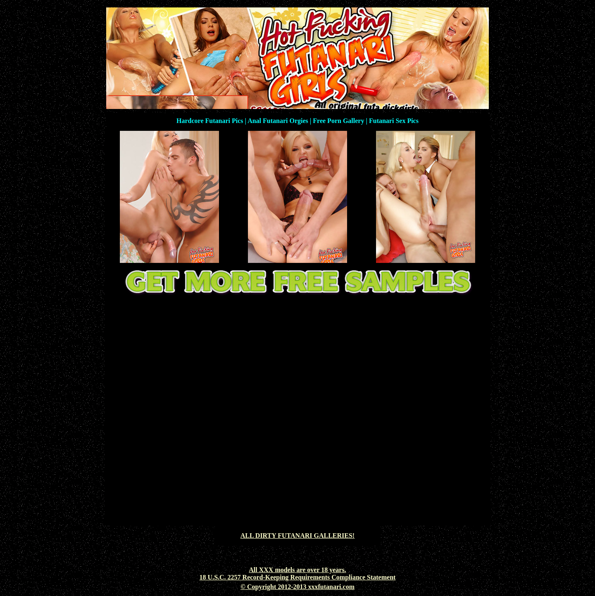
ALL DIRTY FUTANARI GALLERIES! (297, 535)
